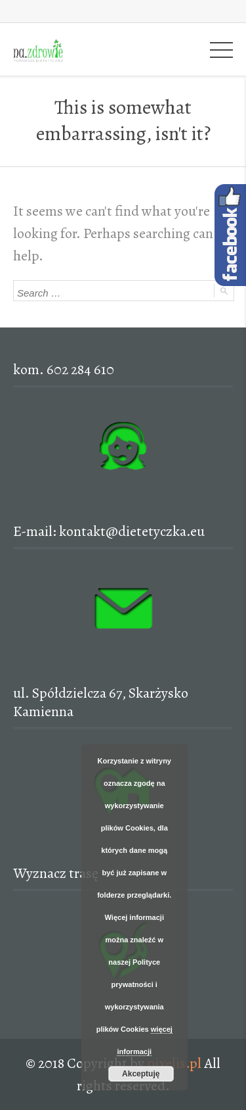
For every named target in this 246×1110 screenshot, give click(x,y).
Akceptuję (140, 1073)
